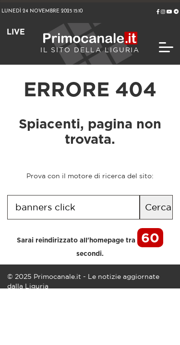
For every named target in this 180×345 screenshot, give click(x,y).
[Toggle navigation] (166, 47)
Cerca (158, 207)
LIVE (16, 32)
